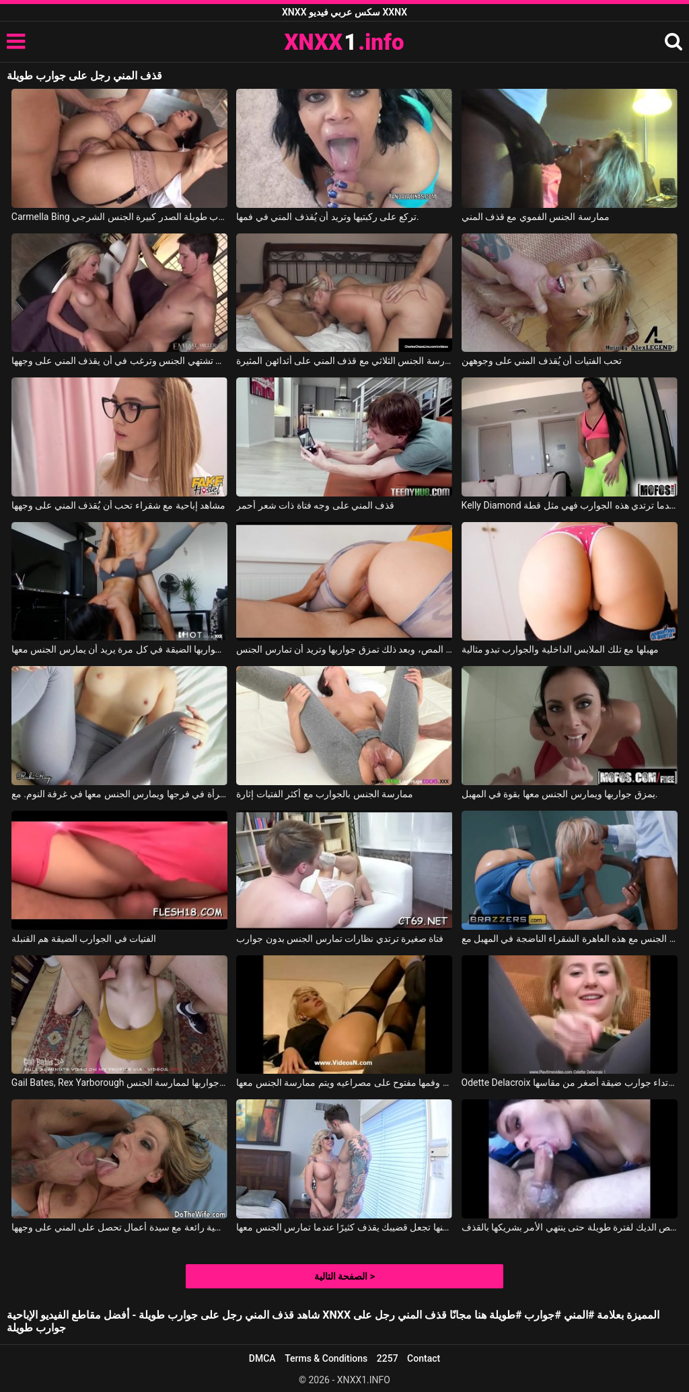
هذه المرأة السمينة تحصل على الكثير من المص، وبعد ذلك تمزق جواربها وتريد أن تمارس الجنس (344, 649)
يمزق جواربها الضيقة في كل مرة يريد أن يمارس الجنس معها (119, 649)
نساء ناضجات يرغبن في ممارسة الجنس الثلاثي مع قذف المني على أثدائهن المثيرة (344, 360)
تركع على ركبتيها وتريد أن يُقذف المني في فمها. (327, 216)
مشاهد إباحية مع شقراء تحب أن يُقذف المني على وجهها (118, 505)
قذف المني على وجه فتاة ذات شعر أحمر (315, 505)
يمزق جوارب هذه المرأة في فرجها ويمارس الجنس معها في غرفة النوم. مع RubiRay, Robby (119, 794)
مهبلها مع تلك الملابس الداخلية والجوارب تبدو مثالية (560, 649)
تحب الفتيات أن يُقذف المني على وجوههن (542, 360)
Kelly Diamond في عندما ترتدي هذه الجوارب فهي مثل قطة (570, 505)
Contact (423, 1358)
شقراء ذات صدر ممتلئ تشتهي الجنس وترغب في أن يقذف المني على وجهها (119, 360)
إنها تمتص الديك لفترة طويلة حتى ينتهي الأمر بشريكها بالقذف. (570, 1227)
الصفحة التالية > (344, 1276)
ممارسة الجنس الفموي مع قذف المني (536, 216)
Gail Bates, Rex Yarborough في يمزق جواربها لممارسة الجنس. (119, 1082)
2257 (387, 1358)
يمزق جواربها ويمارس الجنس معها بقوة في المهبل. (560, 794)
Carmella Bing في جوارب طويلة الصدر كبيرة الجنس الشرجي (119, 216)
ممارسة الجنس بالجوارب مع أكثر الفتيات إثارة (324, 794)
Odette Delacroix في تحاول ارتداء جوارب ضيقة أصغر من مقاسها (570, 1082)
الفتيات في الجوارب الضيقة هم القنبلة (83, 938)
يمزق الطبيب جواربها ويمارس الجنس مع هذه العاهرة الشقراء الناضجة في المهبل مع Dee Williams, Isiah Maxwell (570, 938)
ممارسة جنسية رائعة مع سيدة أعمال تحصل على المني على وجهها (119, 1227)
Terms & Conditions (326, 1358)
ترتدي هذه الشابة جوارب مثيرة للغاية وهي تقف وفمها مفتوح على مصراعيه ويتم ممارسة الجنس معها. (344, 1082)
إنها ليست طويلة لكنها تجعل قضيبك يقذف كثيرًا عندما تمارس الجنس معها (344, 1227)
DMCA (262, 1358)
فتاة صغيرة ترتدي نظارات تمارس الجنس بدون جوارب (339, 938)
